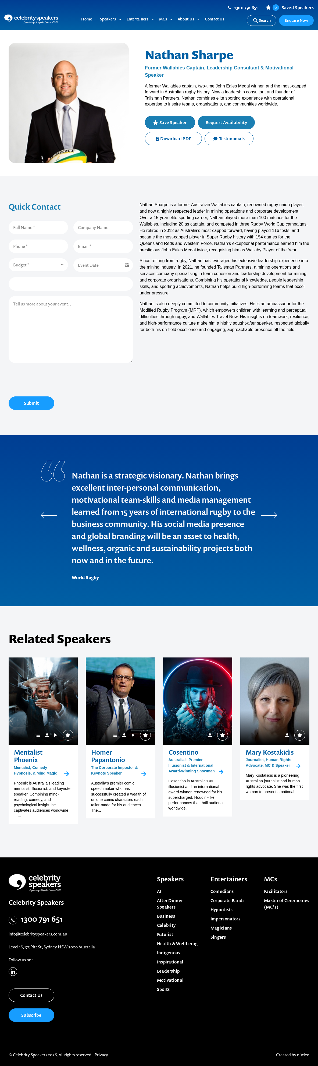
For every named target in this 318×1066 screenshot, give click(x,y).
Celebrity (166, 925)
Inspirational (170, 962)
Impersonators (225, 919)
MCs (270, 879)
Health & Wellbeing (177, 944)
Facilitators (275, 891)
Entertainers (228, 879)
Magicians (221, 928)
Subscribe (31, 1015)
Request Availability (226, 122)
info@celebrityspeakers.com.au (38, 934)
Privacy (101, 1055)
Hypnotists (221, 910)
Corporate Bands (227, 900)
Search (261, 20)
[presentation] (49, 380)
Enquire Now (296, 20)
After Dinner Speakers (170, 904)
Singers (218, 937)
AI (159, 891)
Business (166, 916)
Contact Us (31, 995)
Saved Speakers (293, 7)
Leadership (168, 971)
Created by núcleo (292, 1055)
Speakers (170, 879)
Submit (31, 403)
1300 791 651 (246, 7)
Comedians (222, 891)
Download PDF (173, 139)
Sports (163, 989)
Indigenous (168, 953)
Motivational (170, 980)
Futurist (165, 934)
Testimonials (229, 139)
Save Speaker (173, 122)
